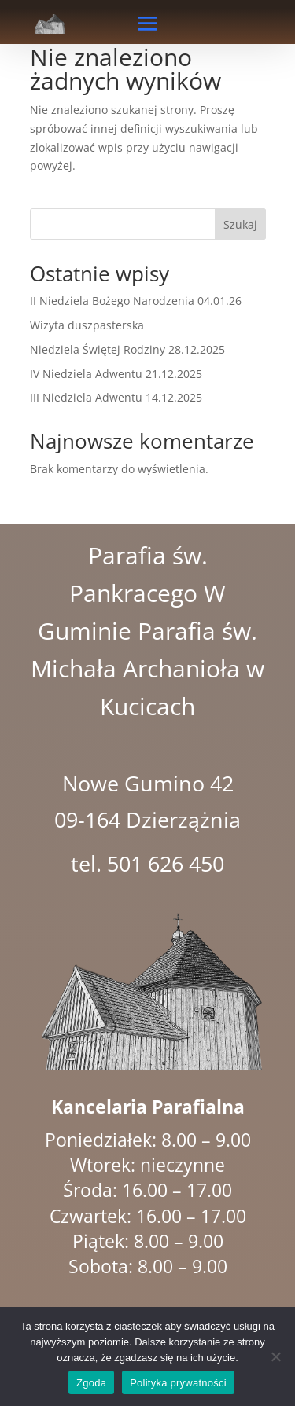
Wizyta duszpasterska (87, 325)
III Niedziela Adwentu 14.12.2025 (116, 397)
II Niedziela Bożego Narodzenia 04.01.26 (136, 300)
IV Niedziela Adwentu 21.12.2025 (116, 373)
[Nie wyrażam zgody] (275, 1356)
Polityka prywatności (178, 1383)
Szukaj (240, 224)
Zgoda (91, 1383)
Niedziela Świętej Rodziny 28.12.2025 (127, 349)
